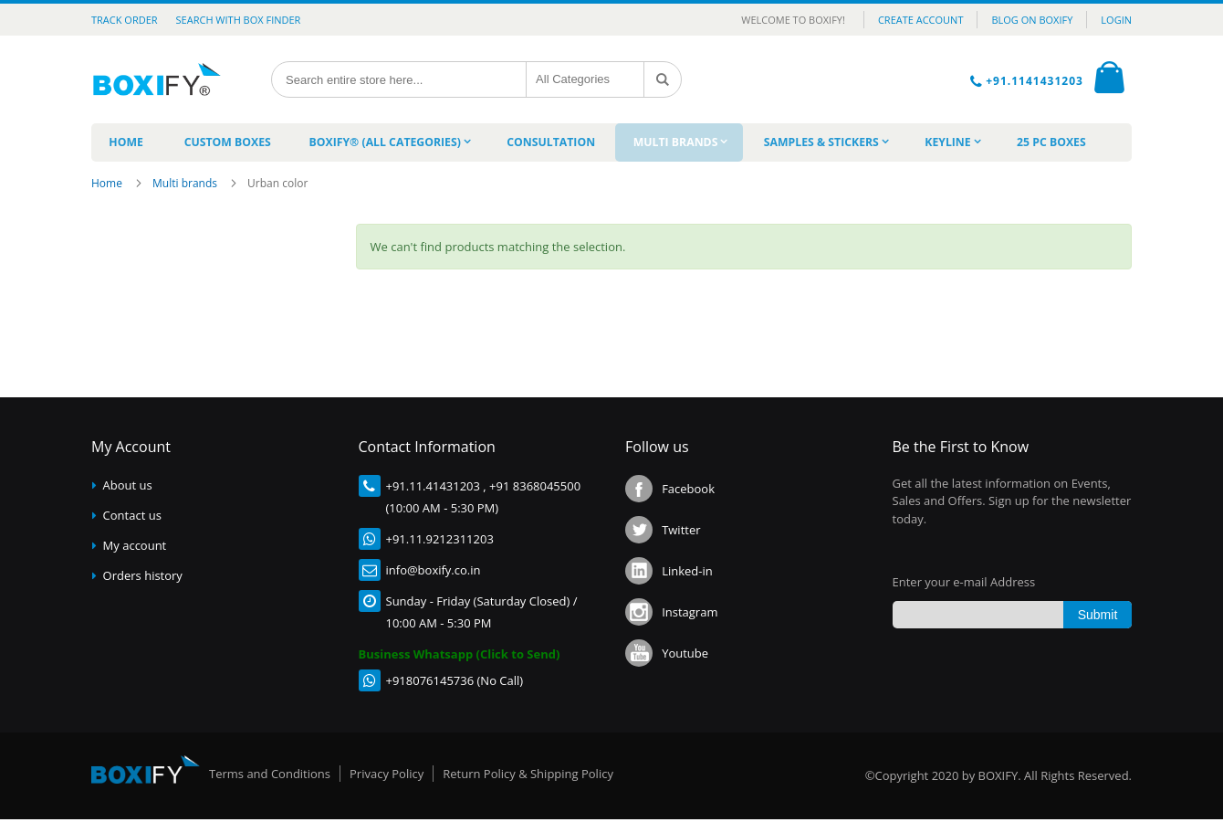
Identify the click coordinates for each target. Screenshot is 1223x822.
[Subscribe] (1097, 617)
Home (108, 186)
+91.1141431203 (1036, 81)
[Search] (663, 79)
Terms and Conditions (269, 776)
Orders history (143, 578)
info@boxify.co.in (433, 572)
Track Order (124, 19)
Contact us (132, 518)
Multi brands (186, 186)
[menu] (611, 143)
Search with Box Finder (238, 19)
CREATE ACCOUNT (921, 19)
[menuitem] (126, 143)
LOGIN (1116, 19)
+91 (396, 488)
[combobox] (400, 79)
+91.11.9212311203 (440, 541)
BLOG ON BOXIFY (1031, 19)
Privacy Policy (386, 776)
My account (135, 548)
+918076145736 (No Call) (455, 683)
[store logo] (162, 79)
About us (127, 488)
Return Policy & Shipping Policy (528, 776)
